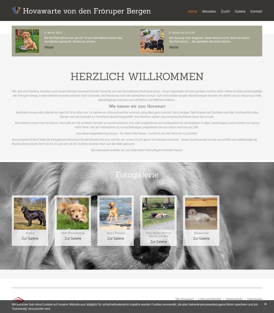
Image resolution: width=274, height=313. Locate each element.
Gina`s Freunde (115, 233)
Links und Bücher (209, 299)
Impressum (254, 299)
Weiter (49, 47)
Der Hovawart (185, 299)
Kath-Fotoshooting (73, 233)
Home (192, 11)
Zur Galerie (30, 238)
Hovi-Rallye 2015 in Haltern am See (158, 234)
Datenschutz (234, 299)
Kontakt (256, 11)
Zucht (225, 11)
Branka (30, 233)
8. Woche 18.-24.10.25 (182, 32)
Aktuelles (209, 11)
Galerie (240, 11)
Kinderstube (201, 233)
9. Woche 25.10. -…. (55, 32)
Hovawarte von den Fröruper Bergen (87, 10)
